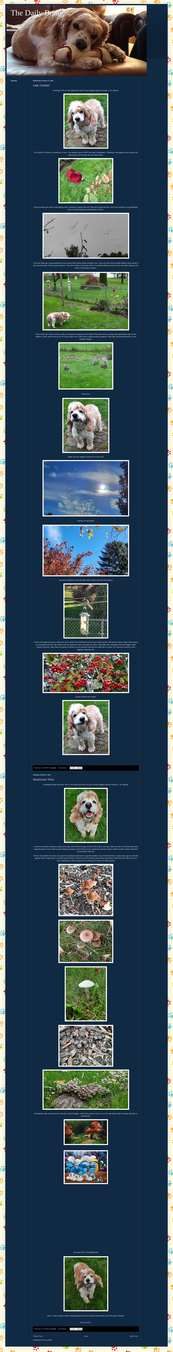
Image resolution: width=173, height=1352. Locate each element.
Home (86, 1336)
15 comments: (62, 1329)
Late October (41, 85)
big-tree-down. (85, 1322)
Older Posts (134, 1336)
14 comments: (62, 768)
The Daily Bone (36, 12)
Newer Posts (38, 1336)
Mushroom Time (43, 779)
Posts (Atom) (47, 1340)
